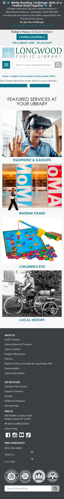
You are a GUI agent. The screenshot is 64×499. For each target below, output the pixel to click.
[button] (32, 32)
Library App (11, 428)
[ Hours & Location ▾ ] (32, 37)
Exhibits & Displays (15, 400)
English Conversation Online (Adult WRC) (33, 76)
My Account (44, 43)
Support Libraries (14, 391)
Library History (13, 349)
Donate (8, 396)
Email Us (9, 454)
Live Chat (10, 461)
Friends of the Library (16, 386)
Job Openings (12, 405)
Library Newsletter (15, 373)
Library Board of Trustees (18, 344)
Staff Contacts (12, 339)
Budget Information (15, 353)
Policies (9, 358)
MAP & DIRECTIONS (18, 423)
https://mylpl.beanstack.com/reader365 (32, 25)
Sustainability (12, 368)
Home (5, 76)
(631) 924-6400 (13, 448)
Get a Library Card (23, 43)
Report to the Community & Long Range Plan (29, 363)
